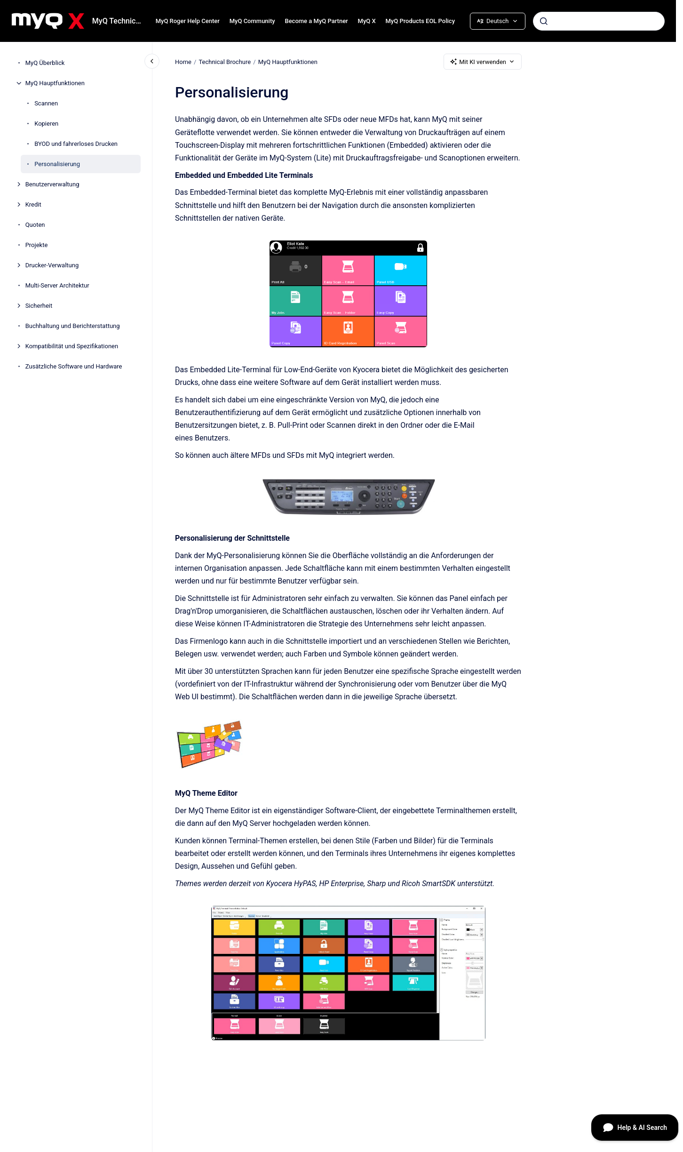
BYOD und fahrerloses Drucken (76, 143)
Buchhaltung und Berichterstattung (72, 325)
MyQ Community (252, 20)
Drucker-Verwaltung (52, 265)
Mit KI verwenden (483, 61)
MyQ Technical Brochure (118, 20)
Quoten (35, 224)
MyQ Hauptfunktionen (55, 83)
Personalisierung (57, 164)
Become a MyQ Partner (316, 20)
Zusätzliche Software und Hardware (73, 366)
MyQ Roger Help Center (188, 20)
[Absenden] (543, 21)
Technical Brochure (225, 61)
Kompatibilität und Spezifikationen (72, 346)
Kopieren (46, 123)
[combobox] (598, 21)
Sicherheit (39, 305)
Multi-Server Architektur (57, 285)
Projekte (36, 244)
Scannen (46, 103)
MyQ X (367, 20)
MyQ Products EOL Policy (420, 20)
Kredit (33, 204)
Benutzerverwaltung (52, 184)
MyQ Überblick (45, 62)
